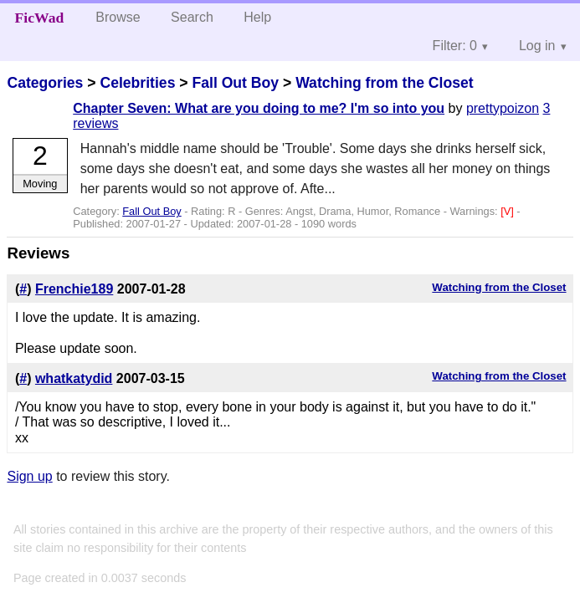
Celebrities (137, 82)
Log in (537, 45)
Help (257, 17)
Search (192, 17)
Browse (117, 17)
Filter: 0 (455, 45)
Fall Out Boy (235, 82)
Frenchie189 (74, 289)
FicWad (39, 17)
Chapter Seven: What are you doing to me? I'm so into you (258, 108)
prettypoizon (502, 108)
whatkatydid (73, 378)
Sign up (29, 476)
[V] (508, 211)
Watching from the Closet (384, 82)
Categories (45, 82)
